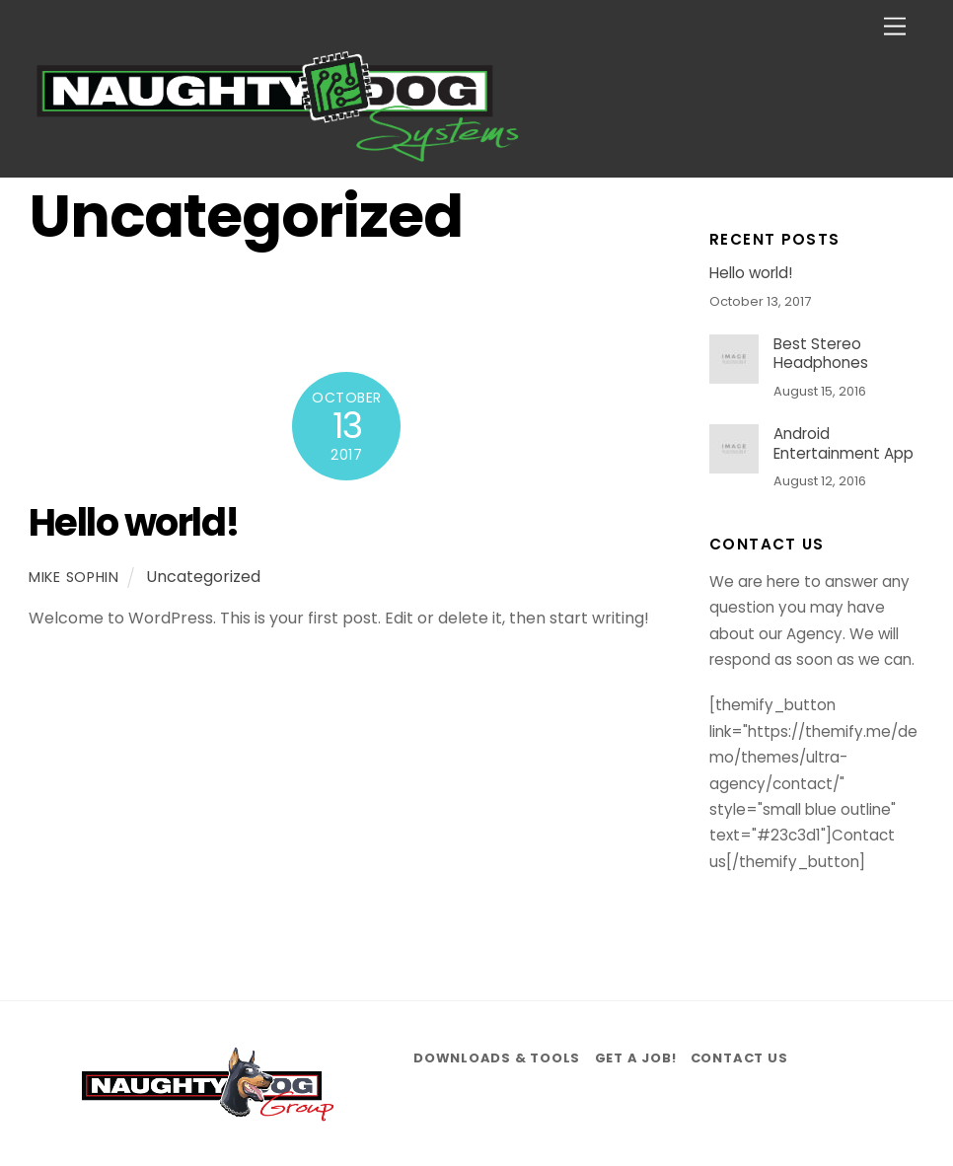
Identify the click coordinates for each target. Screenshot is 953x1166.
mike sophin (74, 577)
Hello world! (134, 522)
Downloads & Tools (496, 1058)
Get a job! (636, 1058)
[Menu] (895, 27)
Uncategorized (203, 576)
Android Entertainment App (843, 444)
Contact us (739, 1058)
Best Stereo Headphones (820, 354)
